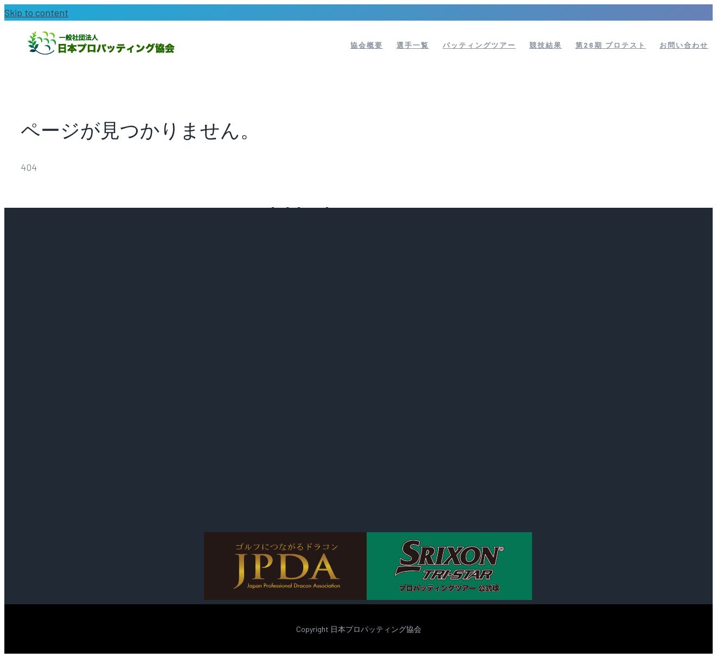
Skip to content (36, 12)
